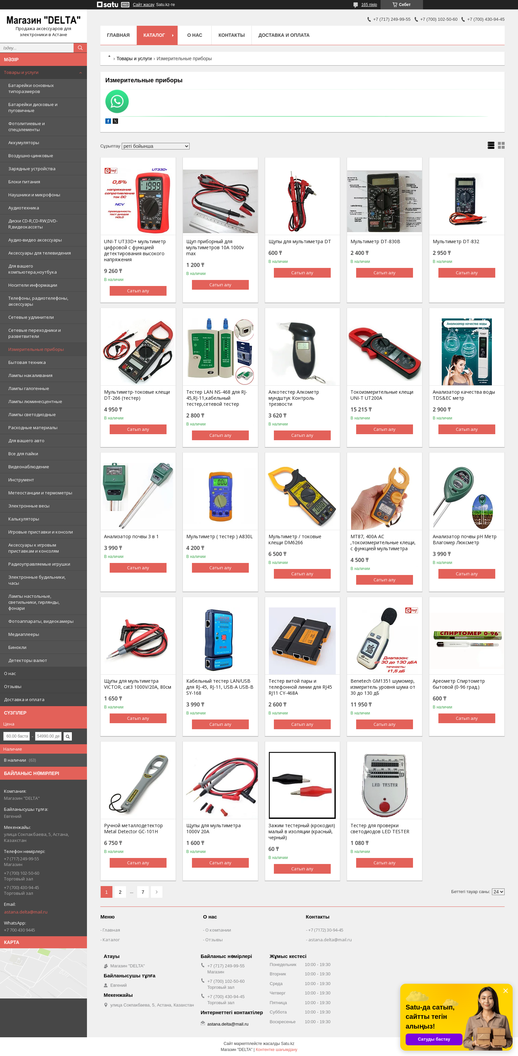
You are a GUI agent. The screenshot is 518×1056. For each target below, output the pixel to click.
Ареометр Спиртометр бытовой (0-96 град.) (459, 684)
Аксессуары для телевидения (39, 253)
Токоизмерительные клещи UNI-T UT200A (381, 395)
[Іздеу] (80, 48)
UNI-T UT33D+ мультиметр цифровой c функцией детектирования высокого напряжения (135, 250)
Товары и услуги (21, 72)
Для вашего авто (26, 441)
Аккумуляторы (23, 142)
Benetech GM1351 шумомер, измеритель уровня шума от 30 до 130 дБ (382, 687)
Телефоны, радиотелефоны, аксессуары (38, 301)
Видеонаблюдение (28, 467)
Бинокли (17, 647)
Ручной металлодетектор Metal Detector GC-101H (133, 829)
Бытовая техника (27, 362)
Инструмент (21, 480)
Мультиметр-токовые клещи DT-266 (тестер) (137, 395)
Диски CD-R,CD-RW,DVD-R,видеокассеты (33, 224)
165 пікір (369, 4)
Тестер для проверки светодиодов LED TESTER (379, 829)
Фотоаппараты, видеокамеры (41, 621)
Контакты (231, 35)
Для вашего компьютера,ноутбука (32, 269)
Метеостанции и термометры (40, 493)
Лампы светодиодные (32, 414)
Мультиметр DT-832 (456, 241)
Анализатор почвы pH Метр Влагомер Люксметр (465, 540)
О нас (10, 673)
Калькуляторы (23, 519)
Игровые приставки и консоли (40, 532)
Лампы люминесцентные (35, 401)
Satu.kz (287, 1043)
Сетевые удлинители (31, 317)
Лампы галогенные (28, 388)
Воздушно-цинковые (30, 156)
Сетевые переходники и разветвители (34, 333)
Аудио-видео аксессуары (35, 240)
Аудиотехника (23, 208)
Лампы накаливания (30, 375)
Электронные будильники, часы (37, 580)
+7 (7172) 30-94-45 (325, 930)
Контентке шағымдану (276, 1049)
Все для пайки (23, 454)
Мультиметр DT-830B (375, 241)
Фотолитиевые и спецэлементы (26, 126)
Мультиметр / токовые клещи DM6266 (295, 540)
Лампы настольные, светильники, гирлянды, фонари (34, 602)
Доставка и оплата (24, 699)
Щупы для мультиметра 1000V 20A (213, 829)
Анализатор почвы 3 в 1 (131, 537)
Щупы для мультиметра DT (300, 241)
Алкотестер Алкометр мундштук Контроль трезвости (294, 398)
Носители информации (32, 285)
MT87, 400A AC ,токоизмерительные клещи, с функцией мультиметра (383, 543)
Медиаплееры (23, 634)
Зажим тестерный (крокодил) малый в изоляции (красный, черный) (302, 832)
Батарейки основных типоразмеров (31, 88)
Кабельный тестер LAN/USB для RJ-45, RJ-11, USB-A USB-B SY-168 (219, 687)
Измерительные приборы (36, 349)
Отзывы (12, 686)
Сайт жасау (143, 4)
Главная (118, 35)
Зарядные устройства (32, 169)
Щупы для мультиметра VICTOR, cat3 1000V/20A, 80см (137, 684)
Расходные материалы (33, 427)
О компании (218, 930)
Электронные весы (28, 506)
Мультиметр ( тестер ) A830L (219, 537)
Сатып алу (138, 291)
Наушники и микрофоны (34, 195)
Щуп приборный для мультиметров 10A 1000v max (215, 247)
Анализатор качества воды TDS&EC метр (464, 395)
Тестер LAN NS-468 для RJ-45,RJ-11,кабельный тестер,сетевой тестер (216, 398)
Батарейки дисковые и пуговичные (33, 107)
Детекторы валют (27, 660)
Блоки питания (24, 182)
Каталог (154, 35)
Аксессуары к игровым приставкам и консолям (33, 548)
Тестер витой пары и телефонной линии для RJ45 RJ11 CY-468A (300, 687)
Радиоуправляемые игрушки (39, 564)
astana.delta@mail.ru (25, 912)
